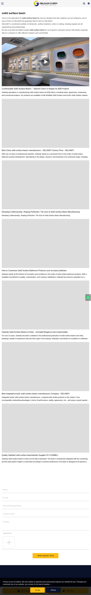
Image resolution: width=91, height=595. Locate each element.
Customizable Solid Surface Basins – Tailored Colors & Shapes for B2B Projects (35, 89)
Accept (37, 590)
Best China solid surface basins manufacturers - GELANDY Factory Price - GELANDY (38, 150)
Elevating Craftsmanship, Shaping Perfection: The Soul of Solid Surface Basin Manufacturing (41, 212)
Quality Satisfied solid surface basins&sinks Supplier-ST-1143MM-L (30, 455)
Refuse (53, 590)
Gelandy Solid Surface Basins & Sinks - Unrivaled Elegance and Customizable (35, 332)
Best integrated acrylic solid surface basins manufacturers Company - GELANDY (36, 394)
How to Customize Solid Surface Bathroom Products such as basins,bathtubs (34, 271)
